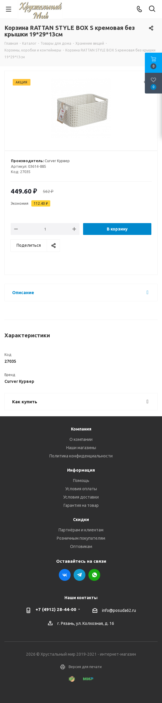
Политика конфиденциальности (81, 456)
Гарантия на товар (81, 505)
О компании (81, 439)
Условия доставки (81, 497)
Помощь (81, 480)
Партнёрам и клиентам (81, 530)
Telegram (79, 575)
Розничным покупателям (81, 538)
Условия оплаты (81, 488)
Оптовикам (81, 546)
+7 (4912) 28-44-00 (55, 609)
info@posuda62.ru (119, 610)
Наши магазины (81, 447)
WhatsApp (94, 575)
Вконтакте (65, 575)
